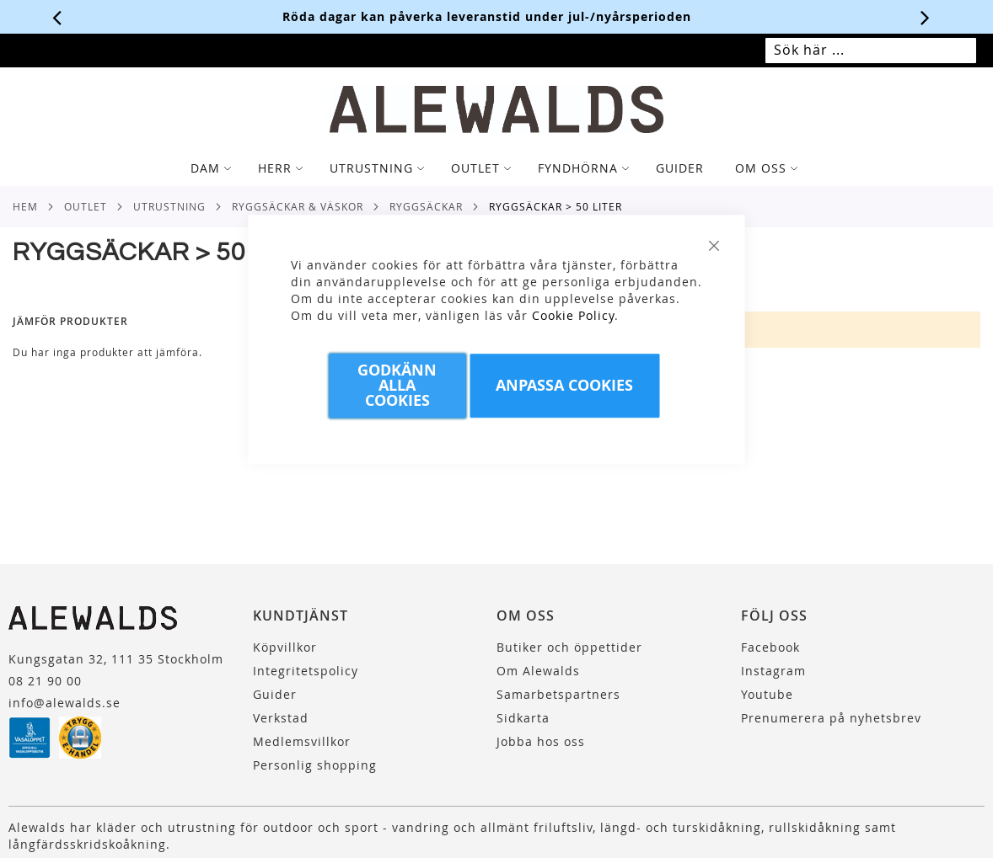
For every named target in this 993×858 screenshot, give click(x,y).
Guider (275, 694)
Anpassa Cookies (564, 385)
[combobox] (870, 50)
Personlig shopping (315, 765)
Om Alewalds (538, 671)
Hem (25, 206)
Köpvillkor (285, 647)
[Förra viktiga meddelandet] (57, 16)
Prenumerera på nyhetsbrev (831, 718)
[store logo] (496, 109)
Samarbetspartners (558, 694)
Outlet (85, 206)
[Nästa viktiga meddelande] (926, 16)
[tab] (496, 168)
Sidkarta (523, 718)
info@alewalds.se (64, 703)
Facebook (770, 647)
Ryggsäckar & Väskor (297, 206)
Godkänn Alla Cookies (397, 385)
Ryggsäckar (426, 206)
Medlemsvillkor (302, 741)
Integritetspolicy (305, 671)
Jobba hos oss (540, 741)
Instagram (773, 671)
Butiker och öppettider (569, 647)
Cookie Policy (573, 315)
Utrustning (169, 206)
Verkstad (281, 718)
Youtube (767, 694)
